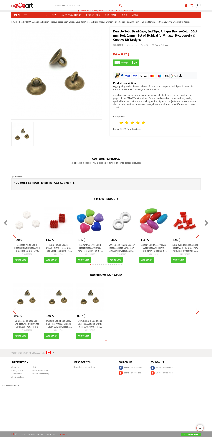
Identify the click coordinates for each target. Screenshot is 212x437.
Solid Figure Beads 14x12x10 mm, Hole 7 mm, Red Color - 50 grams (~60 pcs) (58, 247)
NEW (54, 15)
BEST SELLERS (93, 15)
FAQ (34, 367)
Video (135, 15)
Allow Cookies (190, 434)
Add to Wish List (160, 45)
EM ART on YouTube (130, 373)
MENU (20, 15)
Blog (124, 15)
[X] (12, 434)
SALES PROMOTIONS (71, 15)
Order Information (40, 370)
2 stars (127, 122)
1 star (121, 122)
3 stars (132, 122)
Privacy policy (17, 370)
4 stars (138, 122)
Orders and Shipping (40, 373)
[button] (90, 264)
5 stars (143, 122)
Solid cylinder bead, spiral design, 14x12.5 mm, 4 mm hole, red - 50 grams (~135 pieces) (185, 247)
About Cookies (17, 377)
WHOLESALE (110, 15)
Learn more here (63, 434)
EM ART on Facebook (130, 368)
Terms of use (16, 373)
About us (15, 367)
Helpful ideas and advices (84, 367)
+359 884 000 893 (124, 11)
